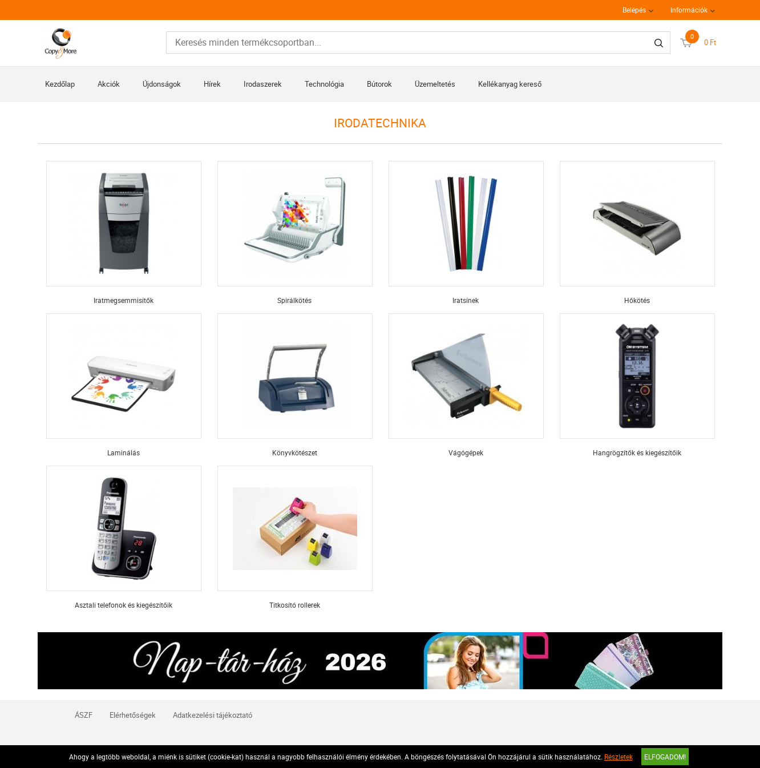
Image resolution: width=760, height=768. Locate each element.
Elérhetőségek (133, 715)
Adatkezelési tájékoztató (212, 715)
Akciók (109, 84)
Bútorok (379, 84)
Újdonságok (162, 84)
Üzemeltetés (435, 84)
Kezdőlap (60, 84)
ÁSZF (83, 715)
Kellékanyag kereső (509, 84)
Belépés (634, 9)
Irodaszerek (263, 84)
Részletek (618, 756)
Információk (689, 9)
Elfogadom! (665, 756)
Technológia (324, 84)
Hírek (212, 84)
